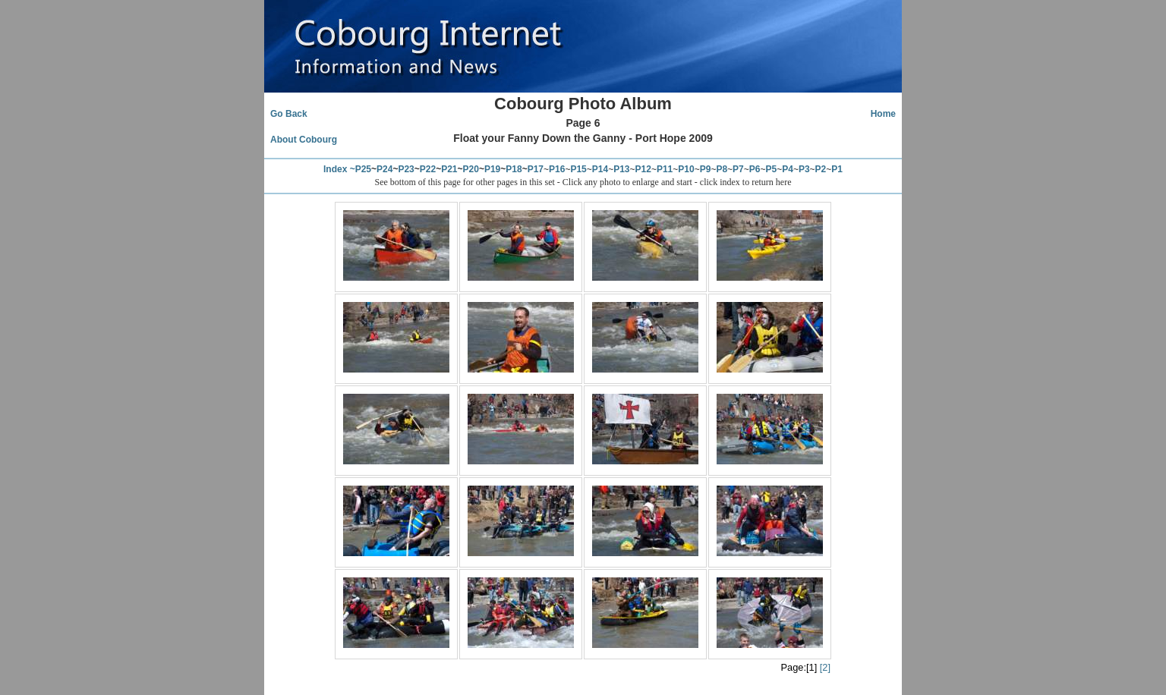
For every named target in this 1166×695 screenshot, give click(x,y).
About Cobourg (303, 139)
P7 (738, 169)
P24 (384, 169)
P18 (514, 169)
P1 (837, 169)
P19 (492, 169)
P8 (721, 169)
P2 (821, 169)
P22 (428, 169)
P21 (449, 169)
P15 (578, 169)
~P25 (360, 169)
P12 (643, 169)
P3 (804, 169)
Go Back (288, 113)
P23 (406, 169)
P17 (536, 169)
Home (883, 113)
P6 (755, 169)
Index (335, 169)
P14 (600, 169)
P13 (621, 169)
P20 (471, 169)
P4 (787, 169)
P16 (557, 169)
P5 (771, 169)
